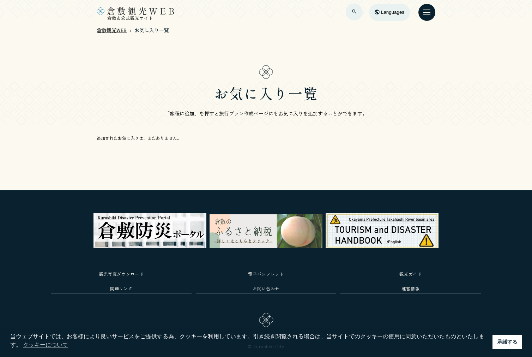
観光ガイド (410, 274)
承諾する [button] (507, 342)
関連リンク (121, 288)
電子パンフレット (266, 274)
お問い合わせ (266, 288)
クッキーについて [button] (45, 345)
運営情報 (411, 288)
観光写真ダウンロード (121, 274)
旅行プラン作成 (236, 113)
